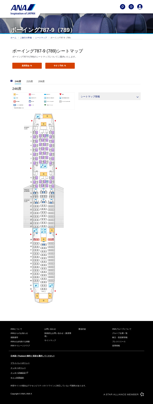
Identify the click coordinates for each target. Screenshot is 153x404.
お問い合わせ (50, 329)
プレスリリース (119, 342)
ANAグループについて (121, 329)
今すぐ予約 (60, 66)
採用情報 (116, 346)
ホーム (14, 38)
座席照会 (27, 66)
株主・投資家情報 (120, 337)
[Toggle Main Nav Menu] (131, 6)
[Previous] (15, 81)
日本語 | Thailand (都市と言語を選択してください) (32, 356)
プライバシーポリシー (20, 363)
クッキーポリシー (18, 368)
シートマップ (41, 38)
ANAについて (16, 329)
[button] (109, 96)
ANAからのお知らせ (19, 333)
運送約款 (82, 329)
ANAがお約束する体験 (20, 342)
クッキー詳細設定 (19, 373)
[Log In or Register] (139, 6)
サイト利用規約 (17, 378)
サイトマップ (50, 340)
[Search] (122, 6)
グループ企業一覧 (120, 333)
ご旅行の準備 (26, 38)
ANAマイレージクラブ (20, 346)
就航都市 (14, 337)
